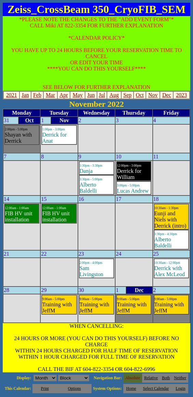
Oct (140, 95)
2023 (181, 95)
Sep (127, 95)
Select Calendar (156, 388)
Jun (91, 95)
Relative (151, 377)
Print (45, 388)
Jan (25, 95)
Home (131, 388)
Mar (50, 95)
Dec (166, 95)
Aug (114, 95)
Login (180, 388)
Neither (180, 377)
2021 (11, 95)
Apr (63, 95)
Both (166, 377)
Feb (37, 95)
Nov (153, 95)
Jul (102, 95)
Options (74, 388)
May (78, 95)
